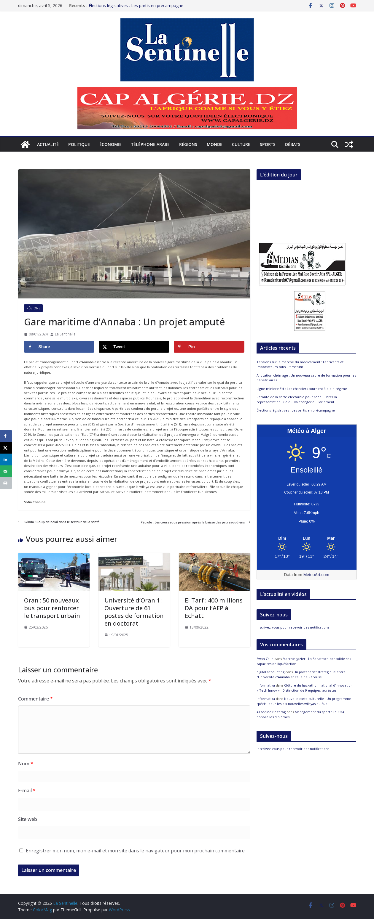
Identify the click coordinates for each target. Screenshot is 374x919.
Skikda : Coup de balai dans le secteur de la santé (58, 522)
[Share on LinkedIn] (6, 459)
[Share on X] (134, 347)
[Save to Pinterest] (209, 347)
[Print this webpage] (6, 483)
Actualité (48, 144)
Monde (214, 144)
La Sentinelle (65, 334)
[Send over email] (6, 471)
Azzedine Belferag (271, 712)
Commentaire (35, 698)
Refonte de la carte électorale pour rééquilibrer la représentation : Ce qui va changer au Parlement (297, 399)
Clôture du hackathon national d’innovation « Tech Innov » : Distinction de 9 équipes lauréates (305, 688)
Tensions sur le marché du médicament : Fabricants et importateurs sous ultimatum (300, 364)
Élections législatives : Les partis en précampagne (136, 5)
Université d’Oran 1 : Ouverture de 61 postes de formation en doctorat (134, 611)
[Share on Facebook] (59, 347)
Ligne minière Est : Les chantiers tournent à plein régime (302, 388)
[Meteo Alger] (307, 538)
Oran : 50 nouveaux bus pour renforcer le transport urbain (52, 608)
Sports (268, 144)
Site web (27, 819)
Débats (292, 144)
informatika (266, 685)
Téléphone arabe (150, 144)
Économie (110, 144)
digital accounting (270, 672)
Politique (79, 144)
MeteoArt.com (316, 574)
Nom (25, 763)
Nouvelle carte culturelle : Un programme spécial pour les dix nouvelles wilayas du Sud (304, 701)
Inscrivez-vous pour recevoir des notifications (293, 627)
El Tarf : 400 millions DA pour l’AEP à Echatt (214, 608)
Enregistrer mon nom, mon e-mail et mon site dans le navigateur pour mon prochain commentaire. (136, 850)
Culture (241, 144)
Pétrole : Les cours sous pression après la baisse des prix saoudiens (195, 522)
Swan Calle (265, 658)
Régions (188, 144)
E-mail (27, 790)
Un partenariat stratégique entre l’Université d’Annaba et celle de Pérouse (301, 674)
